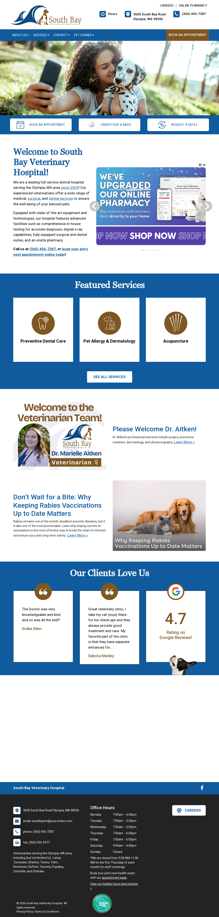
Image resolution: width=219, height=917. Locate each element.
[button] (200, 165)
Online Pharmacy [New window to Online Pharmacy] (193, 5)
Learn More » (184, 442)
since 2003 (70, 187)
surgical (34, 198)
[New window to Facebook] (202, 789)
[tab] (142, 250)
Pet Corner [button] (84, 35)
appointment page (114, 877)
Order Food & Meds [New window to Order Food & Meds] (109, 125)
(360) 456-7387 (43, 249)
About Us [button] (20, 35)
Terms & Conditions (47, 911)
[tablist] (150, 250)
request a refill (178, 125)
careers (189, 810)
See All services (109, 377)
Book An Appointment (187, 35)
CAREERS (166, 5)
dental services (61, 198)
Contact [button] (62, 35)
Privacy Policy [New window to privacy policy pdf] (24, 911)
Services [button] (41, 35)
